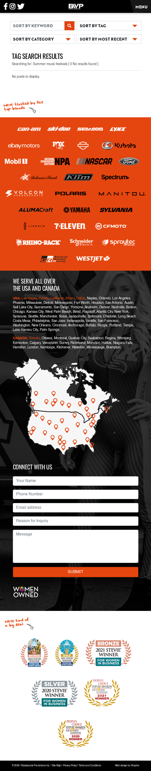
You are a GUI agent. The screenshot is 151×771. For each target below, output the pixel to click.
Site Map (56, 766)
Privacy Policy (70, 766)
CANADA (20, 338)
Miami (70, 298)
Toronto (34, 338)
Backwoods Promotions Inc (35, 766)
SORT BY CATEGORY (33, 39)
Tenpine (135, 766)
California (57, 298)
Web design (121, 766)
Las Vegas (29, 298)
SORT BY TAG (93, 25)
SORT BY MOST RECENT (103, 39)
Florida (44, 298)
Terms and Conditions (90, 766)
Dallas (80, 298)
